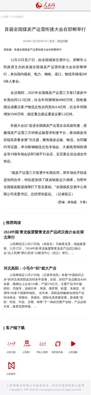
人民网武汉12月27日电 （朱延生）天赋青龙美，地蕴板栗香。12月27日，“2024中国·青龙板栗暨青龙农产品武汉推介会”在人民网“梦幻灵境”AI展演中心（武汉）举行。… (45, 248)
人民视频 (73, 345)
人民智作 (11, 367)
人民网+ (26, 345)
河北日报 (62, 41)
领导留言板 (57, 345)
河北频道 (18, 16)
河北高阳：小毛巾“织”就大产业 (30, 268)
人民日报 (11, 345)
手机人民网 (42, 345)
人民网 (4, 16)
